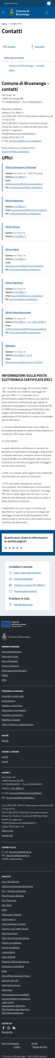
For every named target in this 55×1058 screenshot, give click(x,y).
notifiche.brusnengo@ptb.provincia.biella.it (25, 329)
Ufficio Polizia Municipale (18, 312)
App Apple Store (10, 933)
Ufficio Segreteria (14, 282)
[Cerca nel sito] (46, 12)
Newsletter (7, 1032)
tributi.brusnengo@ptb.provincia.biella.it (24, 266)
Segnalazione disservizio (13, 1006)
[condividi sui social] (9, 46)
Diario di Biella (8, 957)
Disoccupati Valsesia (11, 914)
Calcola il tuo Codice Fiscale (15, 928)
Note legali (7, 990)
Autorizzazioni (8, 701)
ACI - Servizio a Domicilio (14, 891)
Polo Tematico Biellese (12, 895)
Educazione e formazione (14, 710)
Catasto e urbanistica (12, 705)
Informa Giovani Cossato (14, 924)
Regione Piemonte (11, 3)
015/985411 (20, 206)
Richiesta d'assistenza (12, 1013)
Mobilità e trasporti (11, 719)
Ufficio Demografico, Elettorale (20, 167)
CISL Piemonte (9, 900)
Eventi (5, 761)
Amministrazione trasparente (16, 998)
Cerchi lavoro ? (9, 919)
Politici (5, 675)
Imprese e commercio (12, 715)
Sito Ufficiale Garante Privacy (16, 975)
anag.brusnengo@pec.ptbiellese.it (26, 187)
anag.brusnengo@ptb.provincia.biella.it (24, 184)
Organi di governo (10, 666)
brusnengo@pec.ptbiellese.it (15, 151)
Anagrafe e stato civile (13, 696)
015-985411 (20, 177)
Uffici (4, 680)
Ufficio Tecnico (12, 227)
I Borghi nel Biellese (11, 943)
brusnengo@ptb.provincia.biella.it (25, 141)
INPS (4, 910)
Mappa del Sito (40, 1047)
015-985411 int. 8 (23, 355)
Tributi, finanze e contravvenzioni (18, 724)
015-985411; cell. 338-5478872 (30, 322)
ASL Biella (7, 905)
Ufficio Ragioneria (14, 200)
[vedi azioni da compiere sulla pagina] (37, 46)
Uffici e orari (7, 830)
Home (4, 23)
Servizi (34, 1043)
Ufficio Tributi (12, 249)
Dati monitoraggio (10, 1043)
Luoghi (5, 757)
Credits (16, 1047)
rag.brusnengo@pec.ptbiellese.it (25, 213)
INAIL (4, 971)
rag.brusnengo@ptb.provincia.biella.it (29, 210)
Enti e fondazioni (10, 661)
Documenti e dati (10, 656)
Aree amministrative (12, 651)
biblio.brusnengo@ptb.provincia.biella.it (24, 362)
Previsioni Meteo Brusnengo (15, 961)
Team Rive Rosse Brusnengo (15, 938)
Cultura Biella (8, 952)
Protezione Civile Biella (13, 966)
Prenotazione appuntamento (16, 1009)
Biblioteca (10, 345)
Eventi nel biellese (11, 947)
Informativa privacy (11, 985)
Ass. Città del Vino (10, 881)
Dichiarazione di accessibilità (15, 994)
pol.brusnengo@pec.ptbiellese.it (25, 269)
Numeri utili (7, 835)
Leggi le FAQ (8, 1002)
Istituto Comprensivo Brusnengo (17, 886)
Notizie (5, 740)
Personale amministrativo (14, 670)
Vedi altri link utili (10, 980)
